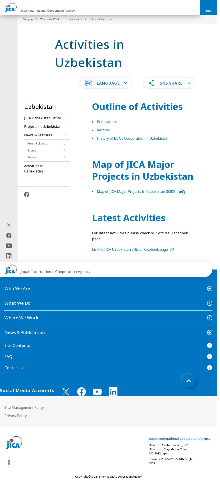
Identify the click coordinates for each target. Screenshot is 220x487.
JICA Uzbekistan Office (42, 118)
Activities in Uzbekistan (33, 168)
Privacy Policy (15, 415)
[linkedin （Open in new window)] (113, 391)
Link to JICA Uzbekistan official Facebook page (133, 249)
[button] (105, 83)
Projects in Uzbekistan (42, 126)
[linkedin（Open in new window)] (9, 256)
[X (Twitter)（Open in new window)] (9, 225)
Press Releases (37, 143)
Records (103, 130)
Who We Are (17, 288)
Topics (31, 157)
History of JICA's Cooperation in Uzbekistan (132, 138)
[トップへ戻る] (188, 380)
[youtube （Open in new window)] (97, 392)
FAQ (8, 356)
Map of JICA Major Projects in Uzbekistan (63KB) (141, 191)
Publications (107, 121)
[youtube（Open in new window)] (9, 246)
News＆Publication (24, 332)
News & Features (38, 135)
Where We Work (21, 318)
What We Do (17, 303)
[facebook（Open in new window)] (9, 235)
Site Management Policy (24, 407)
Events (31, 150)
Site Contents (17, 345)
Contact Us (14, 367)
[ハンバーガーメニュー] (208, 6)
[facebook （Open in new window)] (81, 391)
